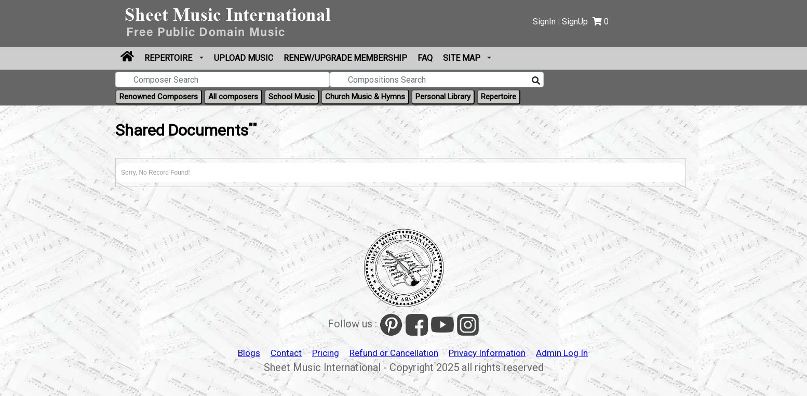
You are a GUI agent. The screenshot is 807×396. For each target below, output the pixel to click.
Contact (286, 353)
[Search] (536, 81)
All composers (233, 96)
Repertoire (169, 58)
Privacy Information (487, 353)
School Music (291, 96)
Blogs (249, 353)
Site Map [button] (462, 58)
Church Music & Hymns (365, 96)
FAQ (425, 58)
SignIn (544, 22)
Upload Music (243, 58)
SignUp (575, 22)
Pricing (325, 353)
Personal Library (442, 96)
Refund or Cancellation (393, 353)
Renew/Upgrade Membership (345, 58)
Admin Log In (562, 353)
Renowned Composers (158, 96)
